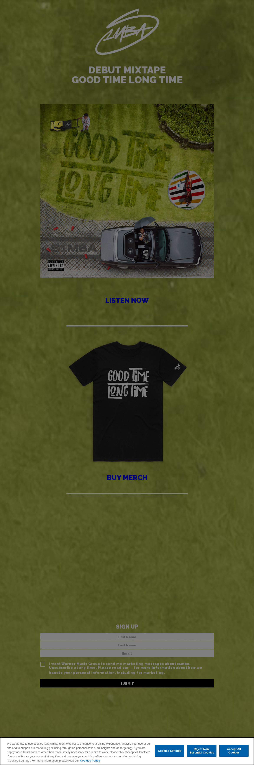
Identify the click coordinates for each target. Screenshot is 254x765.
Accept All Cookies (234, 750)
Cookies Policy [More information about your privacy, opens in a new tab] (90, 760)
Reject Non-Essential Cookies (202, 750)
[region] (127, 751)
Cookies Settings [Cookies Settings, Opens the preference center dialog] (169, 750)
